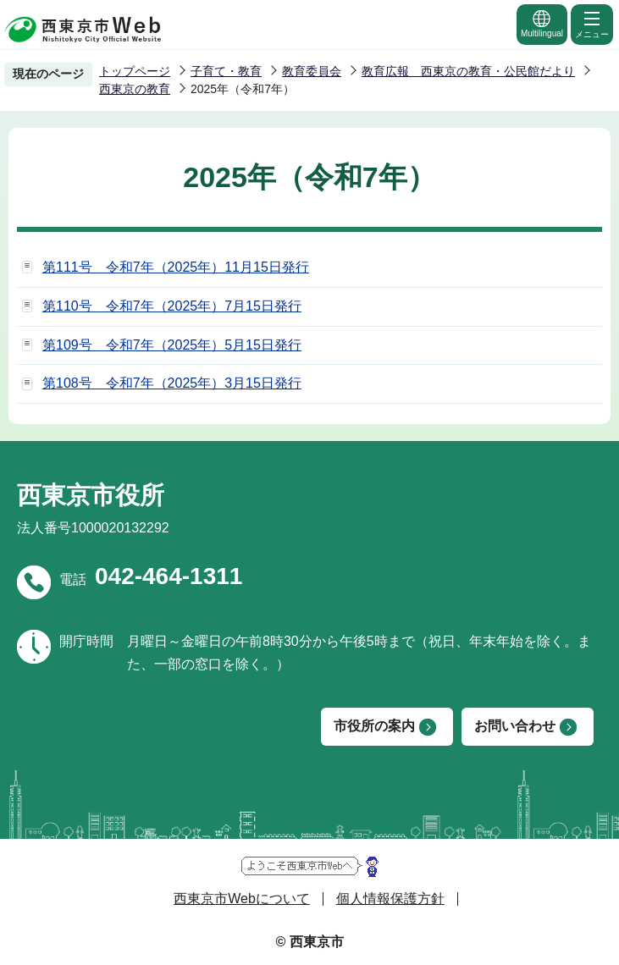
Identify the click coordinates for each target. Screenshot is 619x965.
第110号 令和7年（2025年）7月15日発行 (171, 306)
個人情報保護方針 (390, 898)
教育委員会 (311, 71)
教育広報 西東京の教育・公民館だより (468, 71)
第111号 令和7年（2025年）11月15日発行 (175, 267)
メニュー (592, 23)
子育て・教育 (226, 71)
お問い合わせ (514, 726)
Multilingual (542, 23)
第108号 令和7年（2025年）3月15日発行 (171, 383)
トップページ (134, 71)
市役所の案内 (374, 726)
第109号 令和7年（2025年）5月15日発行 (171, 345)
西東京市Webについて (242, 898)
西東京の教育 (134, 89)
